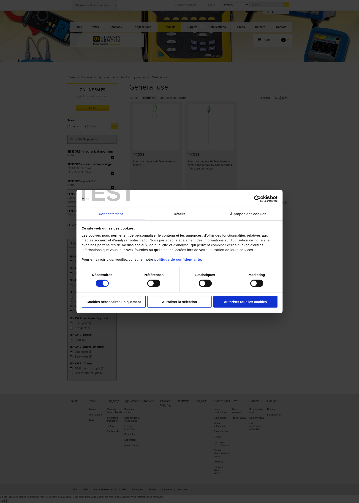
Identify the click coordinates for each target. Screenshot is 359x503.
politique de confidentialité (177, 259)
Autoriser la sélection (179, 301)
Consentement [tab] (111, 214)
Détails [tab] (179, 214)
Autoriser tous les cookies (245, 301)
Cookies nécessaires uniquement (114, 301)
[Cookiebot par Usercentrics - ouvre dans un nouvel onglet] (257, 198)
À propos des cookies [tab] (248, 214)
